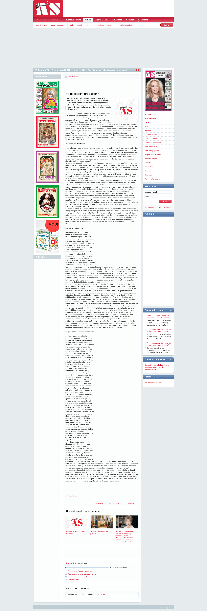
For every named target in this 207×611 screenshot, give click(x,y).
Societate (148, 163)
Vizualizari (103, 503)
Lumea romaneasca (58, 25)
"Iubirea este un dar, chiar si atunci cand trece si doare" (159, 330)
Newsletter (131, 20)
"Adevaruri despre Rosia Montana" (76, 525)
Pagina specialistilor (153, 155)
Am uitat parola (165, 207)
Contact (144, 20)
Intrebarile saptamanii (154, 134)
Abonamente (101, 20)
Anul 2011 (65, 70)
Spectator (149, 167)
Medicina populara (125, 25)
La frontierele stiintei (153, 138)
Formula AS (43, 70)
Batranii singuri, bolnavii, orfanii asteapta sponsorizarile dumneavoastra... (158, 367)
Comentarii (133, 503)
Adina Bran (72, 496)
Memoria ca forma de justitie (101, 525)
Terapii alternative (152, 179)
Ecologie (148, 126)
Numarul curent (73, 20)
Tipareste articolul (75, 580)
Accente (148, 114)
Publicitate (117, 20)
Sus (169, 608)
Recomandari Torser (153, 382)
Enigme (101, 25)
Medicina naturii (75, 25)
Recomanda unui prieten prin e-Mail (82, 574)
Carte (147, 122)
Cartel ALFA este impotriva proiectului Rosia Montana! (158, 317)
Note (118, 503)
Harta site (163, 608)
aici (104, 594)
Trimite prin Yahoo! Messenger (80, 571)
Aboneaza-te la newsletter (78, 577)
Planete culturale (151, 159)
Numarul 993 (79, 70)
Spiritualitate (90, 25)
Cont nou (150, 207)
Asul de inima (41, 25)
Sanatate (111, 25)
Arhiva (88, 20)
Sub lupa (148, 175)
